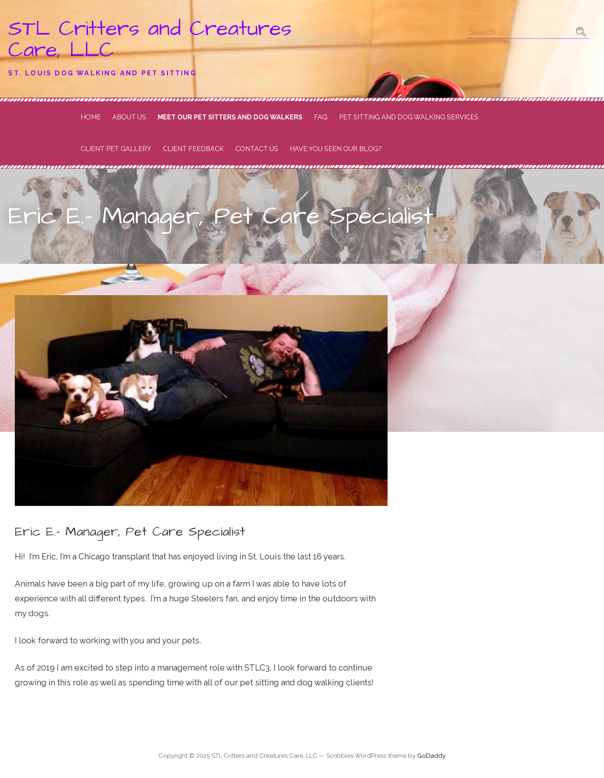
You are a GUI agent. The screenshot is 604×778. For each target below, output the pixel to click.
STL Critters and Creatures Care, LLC (150, 39)
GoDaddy (431, 755)
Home (91, 117)
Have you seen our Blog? (336, 149)
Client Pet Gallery (116, 149)
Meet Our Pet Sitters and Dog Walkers (230, 117)
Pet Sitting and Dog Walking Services (409, 117)
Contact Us (256, 149)
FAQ (321, 117)
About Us (129, 117)
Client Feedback (193, 149)
